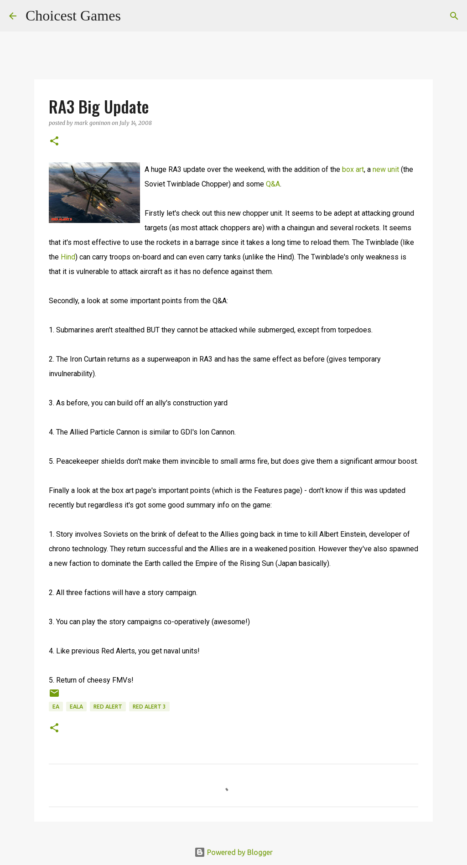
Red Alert (107, 707)
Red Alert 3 (149, 707)
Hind (68, 257)
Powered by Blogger (233, 852)
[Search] (133, 16)
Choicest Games (73, 15)
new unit (386, 169)
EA (55, 707)
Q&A (273, 184)
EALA (76, 707)
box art (353, 169)
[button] (54, 141)
